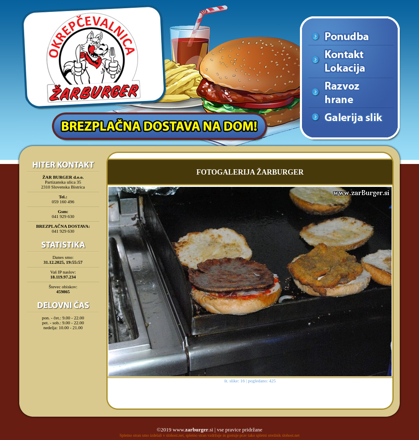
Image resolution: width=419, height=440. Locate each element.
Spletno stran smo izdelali (140, 435)
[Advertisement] (63, 353)
